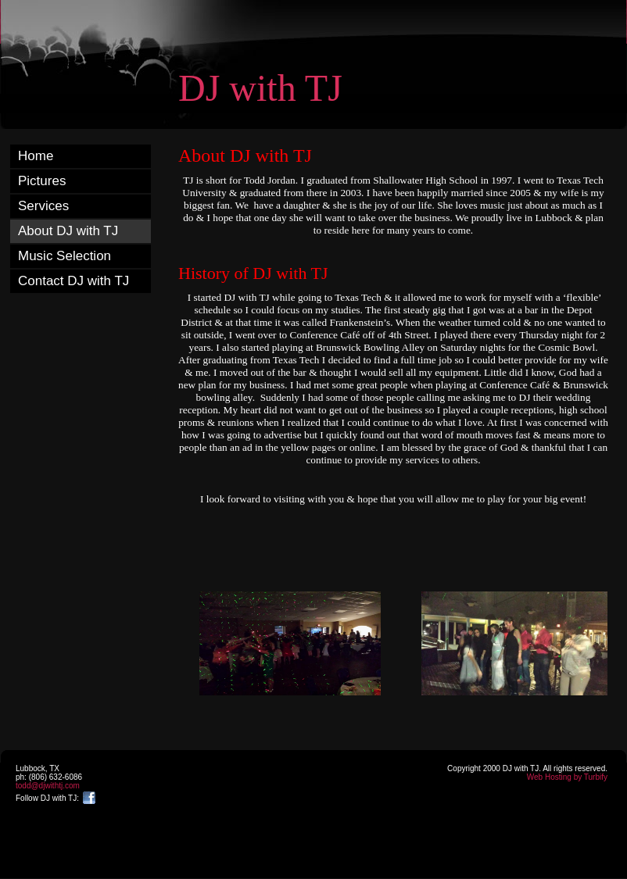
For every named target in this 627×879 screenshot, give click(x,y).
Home (35, 155)
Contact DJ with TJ (73, 280)
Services (43, 205)
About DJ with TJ (68, 230)
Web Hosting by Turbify (567, 777)
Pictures (42, 180)
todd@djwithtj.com (48, 785)
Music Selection (64, 255)
